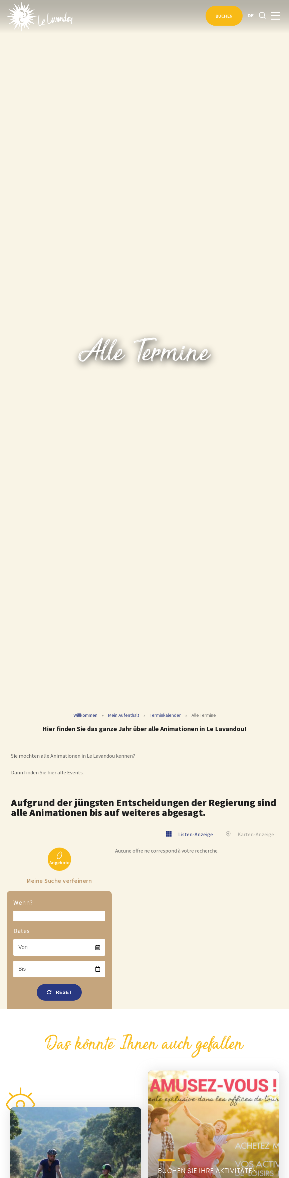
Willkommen (85, 715)
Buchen (224, 16)
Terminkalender (165, 715)
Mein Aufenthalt (123, 715)
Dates (21, 930)
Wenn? (23, 902)
